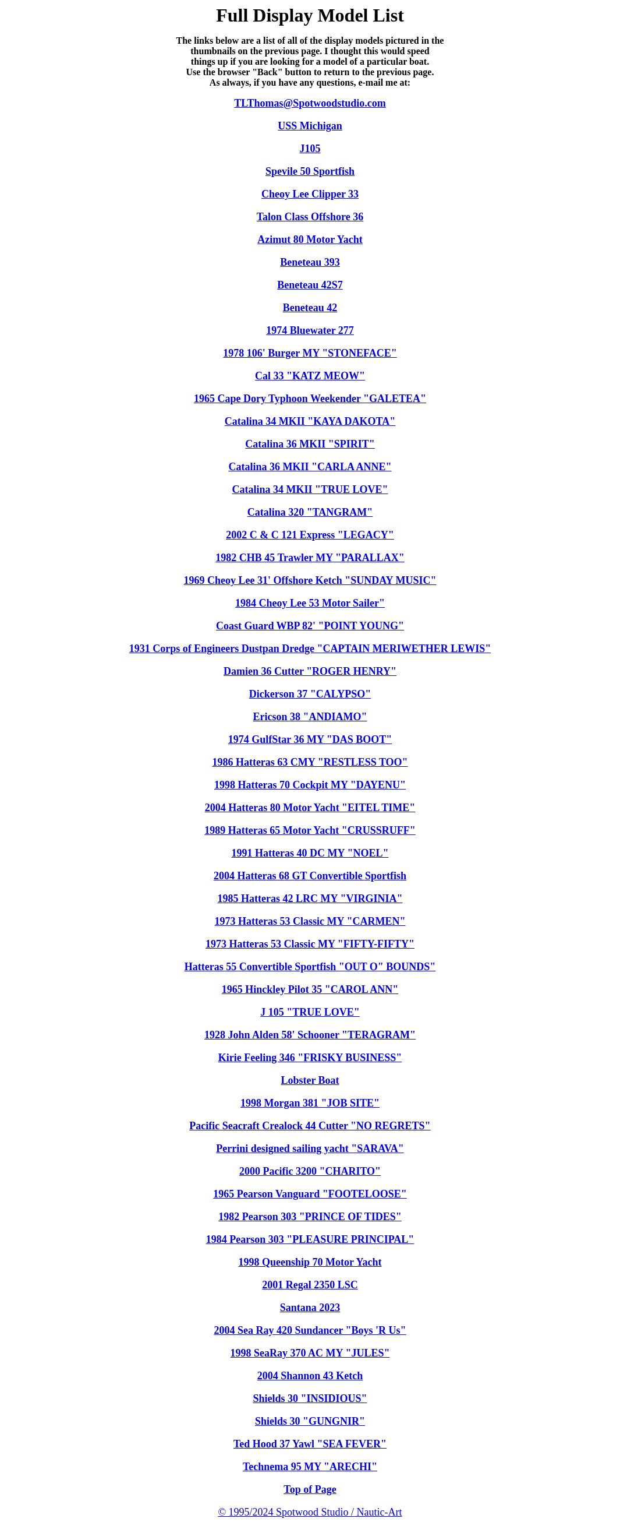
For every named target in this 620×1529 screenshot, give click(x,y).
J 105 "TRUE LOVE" (310, 1012)
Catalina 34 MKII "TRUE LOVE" (310, 489)
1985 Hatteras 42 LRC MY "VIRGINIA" (310, 898)
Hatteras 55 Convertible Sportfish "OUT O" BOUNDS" (310, 967)
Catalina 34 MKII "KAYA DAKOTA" (310, 421)
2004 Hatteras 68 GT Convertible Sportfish (310, 876)
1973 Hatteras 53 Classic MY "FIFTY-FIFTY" (310, 944)
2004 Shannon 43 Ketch (310, 1376)
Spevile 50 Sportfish (310, 171)
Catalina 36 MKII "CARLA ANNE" (309, 467)
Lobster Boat (310, 1080)
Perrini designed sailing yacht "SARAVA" (309, 1148)
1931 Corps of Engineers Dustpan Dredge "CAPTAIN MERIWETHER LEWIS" (310, 648)
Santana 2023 (310, 1307)
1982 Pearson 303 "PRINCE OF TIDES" (310, 1217)
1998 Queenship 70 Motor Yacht (309, 1262)
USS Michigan (310, 126)
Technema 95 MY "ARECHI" (310, 1466)
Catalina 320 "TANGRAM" (310, 512)
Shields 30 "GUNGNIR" (310, 1421)
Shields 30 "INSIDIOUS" (310, 1398)
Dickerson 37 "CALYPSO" (310, 694)
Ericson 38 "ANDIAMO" (310, 717)
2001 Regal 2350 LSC (310, 1285)
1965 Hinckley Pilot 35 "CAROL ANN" (310, 989)
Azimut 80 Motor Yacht (309, 239)
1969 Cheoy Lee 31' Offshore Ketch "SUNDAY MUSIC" (310, 580)
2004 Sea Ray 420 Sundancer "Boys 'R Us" (310, 1330)
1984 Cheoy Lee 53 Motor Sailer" (310, 603)
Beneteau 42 (310, 307)
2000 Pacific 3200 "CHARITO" (310, 1171)
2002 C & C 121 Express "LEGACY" (310, 535)
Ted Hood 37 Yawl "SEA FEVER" (310, 1444)
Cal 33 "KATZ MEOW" (310, 376)
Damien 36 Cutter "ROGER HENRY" (310, 671)
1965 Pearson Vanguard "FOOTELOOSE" (310, 1194)
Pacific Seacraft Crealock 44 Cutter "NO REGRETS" (309, 1126)
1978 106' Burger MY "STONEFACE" (309, 353)
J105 (310, 148)
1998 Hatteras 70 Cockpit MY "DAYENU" (310, 785)
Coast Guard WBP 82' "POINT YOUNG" (310, 626)
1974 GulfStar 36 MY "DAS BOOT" (310, 739)
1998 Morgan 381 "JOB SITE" (310, 1103)
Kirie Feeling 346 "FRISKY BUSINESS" (310, 1057)
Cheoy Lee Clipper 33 (310, 194)
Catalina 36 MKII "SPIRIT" (310, 444)
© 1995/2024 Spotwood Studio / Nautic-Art (310, 1512)
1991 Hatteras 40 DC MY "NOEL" (310, 853)
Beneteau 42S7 (310, 285)
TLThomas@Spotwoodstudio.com (310, 103)
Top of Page (310, 1489)
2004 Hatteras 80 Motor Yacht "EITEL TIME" (310, 807)
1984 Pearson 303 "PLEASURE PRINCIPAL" (310, 1239)
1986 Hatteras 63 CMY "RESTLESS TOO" (310, 762)
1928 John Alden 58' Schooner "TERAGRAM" (310, 1035)
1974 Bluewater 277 (310, 330)
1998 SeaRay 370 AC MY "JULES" (310, 1353)
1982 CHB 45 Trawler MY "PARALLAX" (309, 557)
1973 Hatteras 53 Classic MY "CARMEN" (310, 921)
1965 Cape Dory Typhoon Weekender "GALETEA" (310, 398)
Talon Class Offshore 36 (310, 217)
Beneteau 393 (310, 262)
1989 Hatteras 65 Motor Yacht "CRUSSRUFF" (309, 830)
